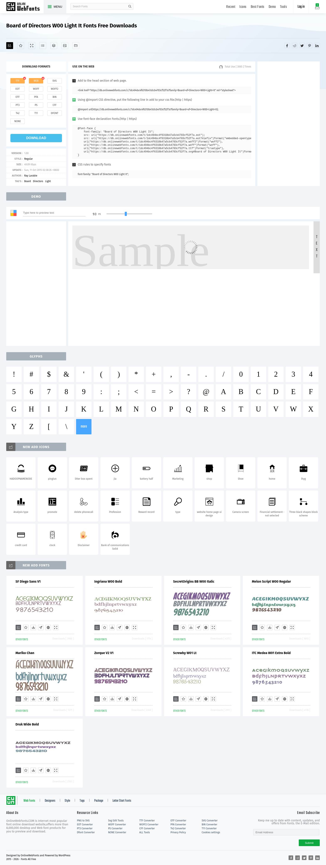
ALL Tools (144, 832)
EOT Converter (85, 824)
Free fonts (25, 7)
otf (18, 97)
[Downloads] (33, 627)
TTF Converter (147, 820)
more (84, 427)
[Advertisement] (288, 123)
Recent (230, 7)
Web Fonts (29, 801)
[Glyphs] (42, 45)
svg (54, 80)
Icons (243, 7)
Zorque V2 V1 (104, 653)
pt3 (18, 105)
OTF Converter (178, 820)
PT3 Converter (85, 828)
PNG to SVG (83, 820)
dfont (54, 113)
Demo (272, 7)
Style (67, 801)
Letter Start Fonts (121, 801)
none (17, 121)
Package (98, 801)
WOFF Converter (117, 824)
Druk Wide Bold (27, 724)
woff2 (54, 88)
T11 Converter (209, 828)
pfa (36, 97)
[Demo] (31, 45)
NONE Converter (117, 832)
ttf (17, 80)
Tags (82, 801)
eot (17, 88)
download (36, 138)
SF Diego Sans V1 (28, 581)
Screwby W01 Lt (185, 653)
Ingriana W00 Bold (108, 581)
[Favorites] (20, 45)
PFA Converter (178, 824)
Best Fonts (257, 7)
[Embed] (48, 627)
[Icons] (64, 45)
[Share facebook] (287, 45)
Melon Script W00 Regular (271, 581)
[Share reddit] (294, 45)
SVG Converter (209, 820)
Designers (50, 801)
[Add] (9, 45)
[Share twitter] (302, 45)
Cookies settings (211, 832)
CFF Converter (147, 828)
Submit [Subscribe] (309, 842)
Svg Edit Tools (116, 820)
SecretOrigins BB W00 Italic (193, 581)
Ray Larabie (30, 175)
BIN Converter (209, 824)
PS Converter (115, 828)
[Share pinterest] (309, 45)
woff (36, 88)
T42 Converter (178, 828)
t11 (36, 113)
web (36, 80)
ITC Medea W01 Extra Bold (271, 653)
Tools (283, 7)
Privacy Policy (178, 832)
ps (36, 105)
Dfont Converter (86, 832)
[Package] (53, 45)
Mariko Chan (25, 653)
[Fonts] (75, 45)
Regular (28, 158)
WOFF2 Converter (148, 824)
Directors (38, 181)
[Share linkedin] (317, 45)
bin (55, 97)
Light (48, 181)
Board (27, 181)
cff (55, 105)
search (130, 6)
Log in (301, 7)
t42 (18, 113)
